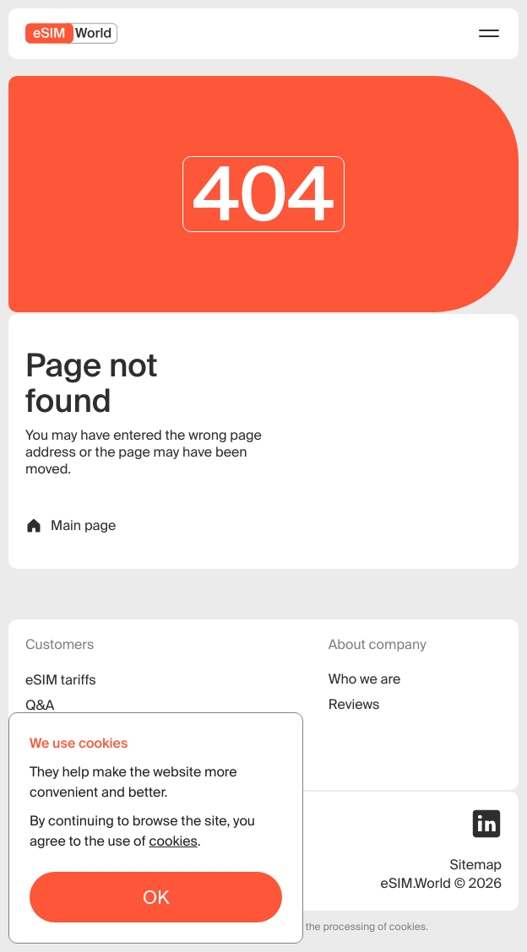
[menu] (489, 33)
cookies (173, 841)
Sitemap (476, 865)
